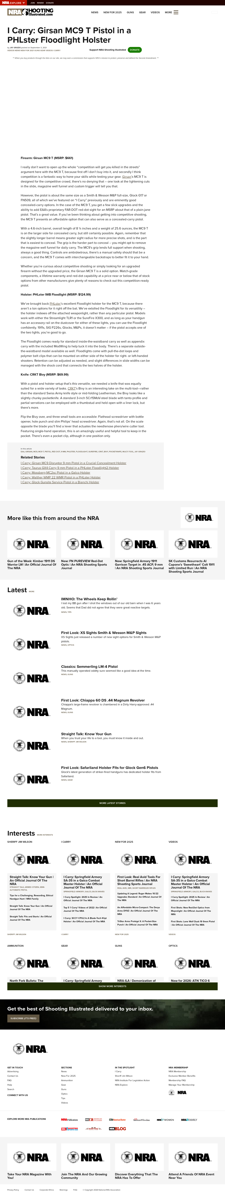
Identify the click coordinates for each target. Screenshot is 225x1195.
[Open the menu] (176, 12)
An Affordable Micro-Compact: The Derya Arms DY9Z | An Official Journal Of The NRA (138, 911)
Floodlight (82, 451)
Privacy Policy (13, 1189)
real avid (122, 888)
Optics (71, 645)
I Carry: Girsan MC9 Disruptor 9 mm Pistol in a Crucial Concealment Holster (73, 463)
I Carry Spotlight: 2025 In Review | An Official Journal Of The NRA (83, 898)
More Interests (45, 834)
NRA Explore (121, 1085)
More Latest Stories (112, 803)
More (31, 591)
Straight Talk (17, 887)
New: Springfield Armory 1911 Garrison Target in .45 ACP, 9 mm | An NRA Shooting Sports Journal (139, 564)
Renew (42, 2)
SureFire (92, 451)
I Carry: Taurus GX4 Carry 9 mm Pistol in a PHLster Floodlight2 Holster (70, 467)
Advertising (13, 1071)
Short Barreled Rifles (144, 888)
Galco (88, 891)
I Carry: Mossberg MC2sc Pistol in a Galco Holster (55, 472)
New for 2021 (27, 50)
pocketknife (115, 451)
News (94, 12)
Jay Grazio (139, 451)
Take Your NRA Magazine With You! (29, 1176)
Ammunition (15, 946)
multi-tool (127, 451)
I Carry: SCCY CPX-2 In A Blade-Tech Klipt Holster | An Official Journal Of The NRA (85, 919)
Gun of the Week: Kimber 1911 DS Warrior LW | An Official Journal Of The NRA (31, 564)
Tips (69, 612)
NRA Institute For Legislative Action (132, 1080)
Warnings (64, 1189)
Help (9, 1085)
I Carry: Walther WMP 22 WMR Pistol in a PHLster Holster (61, 477)
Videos (155, 12)
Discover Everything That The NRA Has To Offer (136, 1176)
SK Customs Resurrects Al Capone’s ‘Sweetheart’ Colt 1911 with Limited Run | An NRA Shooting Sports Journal (191, 566)
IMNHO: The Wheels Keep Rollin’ (89, 599)
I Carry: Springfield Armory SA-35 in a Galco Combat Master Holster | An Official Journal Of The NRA (83, 882)
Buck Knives (98, 891)
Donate (51, 2)
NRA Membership (177, 1071)
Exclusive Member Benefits (182, 1076)
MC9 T (41, 451)
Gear (142, 12)
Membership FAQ (177, 1080)
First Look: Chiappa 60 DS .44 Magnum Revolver (103, 700)
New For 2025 (112, 12)
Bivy (106, 451)
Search (10, 1089)
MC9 (35, 451)
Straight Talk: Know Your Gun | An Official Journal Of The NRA (31, 880)
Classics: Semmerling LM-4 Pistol (89, 666)
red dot (56, 451)
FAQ (9, 1080)
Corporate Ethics (47, 1189)
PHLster (55, 303)
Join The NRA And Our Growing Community (84, 1176)
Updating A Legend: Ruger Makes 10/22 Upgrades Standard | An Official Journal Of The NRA (139, 897)
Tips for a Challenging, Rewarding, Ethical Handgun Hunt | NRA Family (31, 897)
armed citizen (32, 887)
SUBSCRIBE (23, 1018)
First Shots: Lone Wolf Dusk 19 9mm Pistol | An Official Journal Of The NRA (193, 923)
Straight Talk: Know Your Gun (86, 734)
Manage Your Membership (181, 1085)
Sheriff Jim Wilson (77, 741)
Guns (130, 12)
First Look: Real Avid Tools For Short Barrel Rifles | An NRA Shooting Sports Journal (138, 880)
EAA (22, 451)
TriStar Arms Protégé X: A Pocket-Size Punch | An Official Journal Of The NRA (137, 923)
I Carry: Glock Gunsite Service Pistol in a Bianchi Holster (60, 482)
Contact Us (12, 1076)
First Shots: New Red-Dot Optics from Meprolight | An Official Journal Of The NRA (191, 911)
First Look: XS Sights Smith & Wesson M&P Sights (103, 633)
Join (34, 2)
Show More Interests (112, 986)
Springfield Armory (74, 891)
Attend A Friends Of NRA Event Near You (191, 1176)
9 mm (63, 451)
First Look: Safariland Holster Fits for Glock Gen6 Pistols (109, 768)
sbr (129, 888)
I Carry (57, 50)
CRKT (72, 388)
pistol (48, 451)
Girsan (126, 176)
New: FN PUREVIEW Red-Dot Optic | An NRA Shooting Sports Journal (84, 564)
